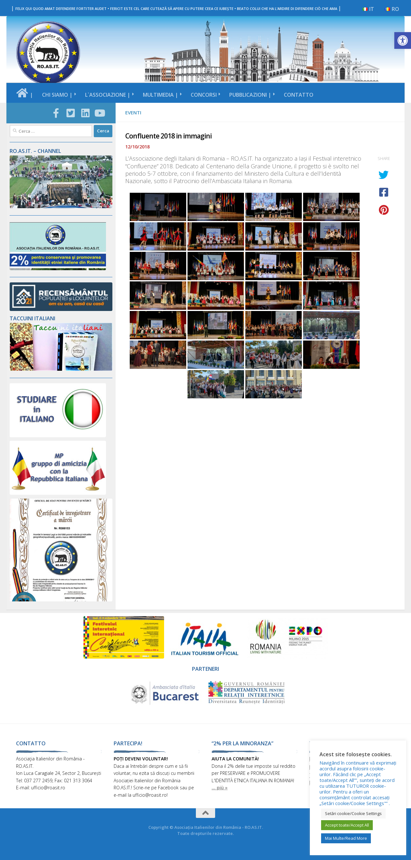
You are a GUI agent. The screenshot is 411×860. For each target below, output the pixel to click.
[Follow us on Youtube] (100, 113)
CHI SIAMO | (57, 94)
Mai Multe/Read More (346, 838)
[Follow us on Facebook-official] (56, 113)
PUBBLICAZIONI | (250, 94)
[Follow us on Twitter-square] (71, 113)
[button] (402, 40)
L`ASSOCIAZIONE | (107, 94)
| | (176, 8)
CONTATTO (298, 94)
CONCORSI (204, 94)
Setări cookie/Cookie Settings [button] (353, 813)
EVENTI (133, 112)
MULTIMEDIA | (160, 94)
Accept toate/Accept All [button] (347, 825)
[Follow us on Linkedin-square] (85, 113)
